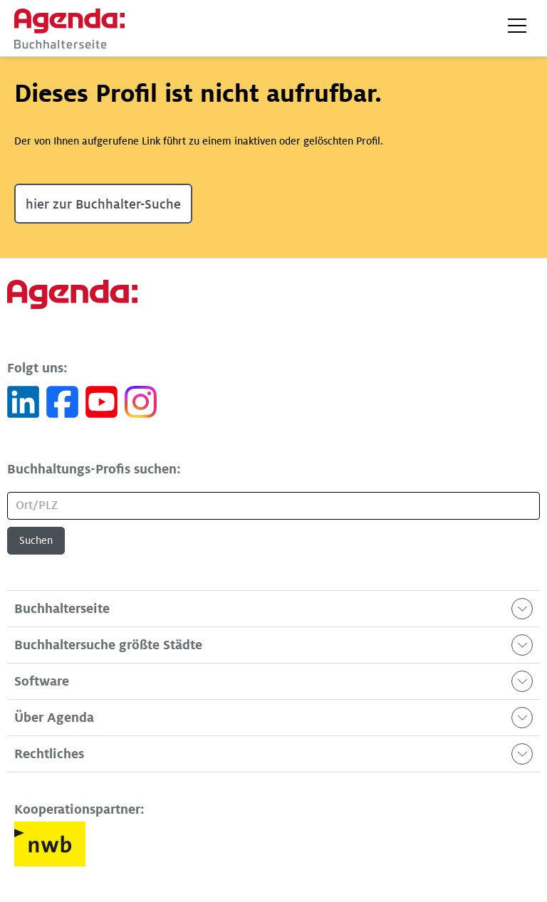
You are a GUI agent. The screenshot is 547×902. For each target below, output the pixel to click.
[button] (517, 25)
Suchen (36, 540)
